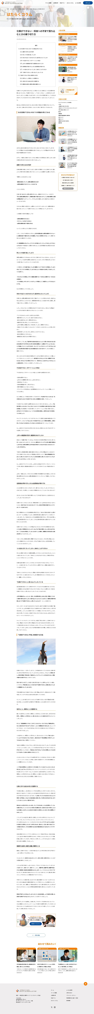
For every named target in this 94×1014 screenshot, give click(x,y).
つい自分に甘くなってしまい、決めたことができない (35, 69)
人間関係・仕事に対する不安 (64, 106)
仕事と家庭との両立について (64, 109)
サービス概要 (48, 3)
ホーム (52, 990)
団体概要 (68, 1000)
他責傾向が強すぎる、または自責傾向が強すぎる (34, 66)
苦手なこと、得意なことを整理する (31, 78)
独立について (61, 117)
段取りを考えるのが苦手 (28, 52)
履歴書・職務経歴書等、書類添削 (64, 115)
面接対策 (60, 122)
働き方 (60, 111)
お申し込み (87, 3)
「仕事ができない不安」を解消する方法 (29, 75)
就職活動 (60, 113)
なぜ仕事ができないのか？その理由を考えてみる (31, 48)
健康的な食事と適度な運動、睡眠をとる (32, 84)
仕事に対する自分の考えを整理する (31, 81)
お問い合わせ (69, 992)
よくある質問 (78, 3)
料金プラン (62, 3)
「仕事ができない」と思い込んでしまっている (33, 72)
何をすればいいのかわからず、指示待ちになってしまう (35, 57)
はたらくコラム (70, 3)
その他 (60, 104)
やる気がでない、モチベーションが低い (32, 60)
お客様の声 (55, 3)
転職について (61, 119)
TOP (8, 9)
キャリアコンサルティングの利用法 (65, 102)
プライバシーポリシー (71, 995)
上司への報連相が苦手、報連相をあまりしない (33, 63)
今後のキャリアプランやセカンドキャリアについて (68, 108)
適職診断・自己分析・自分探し (64, 121)
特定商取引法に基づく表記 (72, 998)
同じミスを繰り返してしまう (29, 54)
